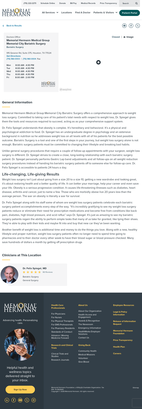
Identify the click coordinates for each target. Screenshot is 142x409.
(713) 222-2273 (30, 3)
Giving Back (84, 345)
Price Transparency (108, 3)
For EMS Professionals (62, 324)
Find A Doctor (82, 12)
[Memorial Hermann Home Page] (18, 11)
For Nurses (56, 317)
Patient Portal (129, 12)
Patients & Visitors (105, 12)
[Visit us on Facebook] (13, 400)
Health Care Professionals (58, 306)
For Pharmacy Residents (63, 328)
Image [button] (129, 36)
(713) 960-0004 (30, 59)
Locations (66, 12)
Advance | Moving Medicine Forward (60, 336)
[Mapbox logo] (65, 89)
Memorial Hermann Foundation (123, 332)
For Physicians (58, 314)
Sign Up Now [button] (20, 389)
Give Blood (83, 362)
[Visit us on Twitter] (27, 400)
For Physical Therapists (62, 321)
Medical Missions (86, 354)
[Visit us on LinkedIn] (7, 400)
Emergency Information (89, 328)
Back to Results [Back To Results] (12, 25)
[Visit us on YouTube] (20, 400)
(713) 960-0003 (13, 59)
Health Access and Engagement (87, 315)
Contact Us (83, 337)
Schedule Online (48, 3)
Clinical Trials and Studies (59, 355)
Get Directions (14, 56)
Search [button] (130, 3)
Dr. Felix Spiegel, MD (35, 268)
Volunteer (83, 358)
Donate (62, 3)
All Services (50, 12)
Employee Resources (123, 305)
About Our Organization (90, 311)
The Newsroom (85, 324)
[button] (124, 25)
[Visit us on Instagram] (33, 400)
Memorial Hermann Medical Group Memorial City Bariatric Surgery (28, 42)
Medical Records (88, 3)
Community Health (87, 351)
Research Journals (60, 360)
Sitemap (136, 388)
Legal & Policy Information (120, 313)
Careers (117, 353)
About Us (83, 305)
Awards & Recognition (89, 321)
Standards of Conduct (61, 332)
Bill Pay (73, 3)
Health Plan (119, 346)
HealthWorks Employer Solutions (89, 332)
